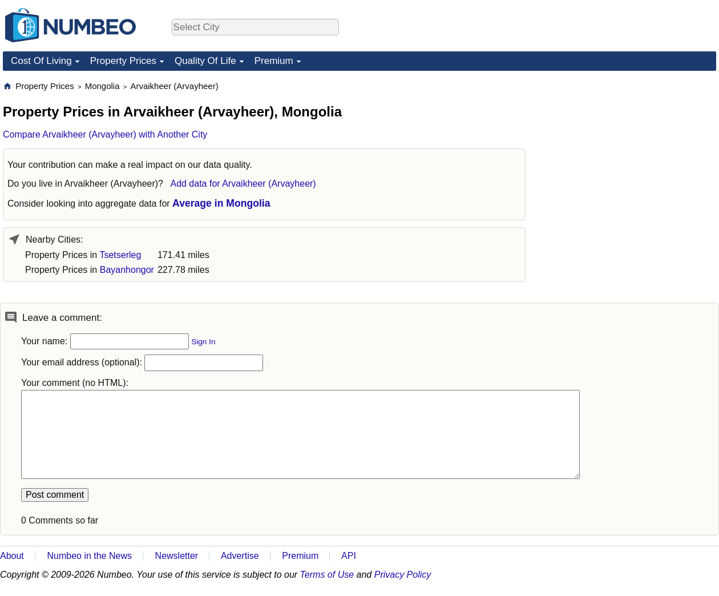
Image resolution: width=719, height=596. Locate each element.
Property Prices (123, 60)
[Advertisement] (630, 151)
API (348, 556)
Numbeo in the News (89, 556)
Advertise (240, 556)
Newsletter (177, 556)
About (12, 556)
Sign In (203, 341)
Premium (274, 60)
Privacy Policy (402, 574)
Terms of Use (327, 574)
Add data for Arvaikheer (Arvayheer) (243, 183)
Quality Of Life (205, 60)
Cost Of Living (41, 60)
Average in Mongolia (221, 203)
